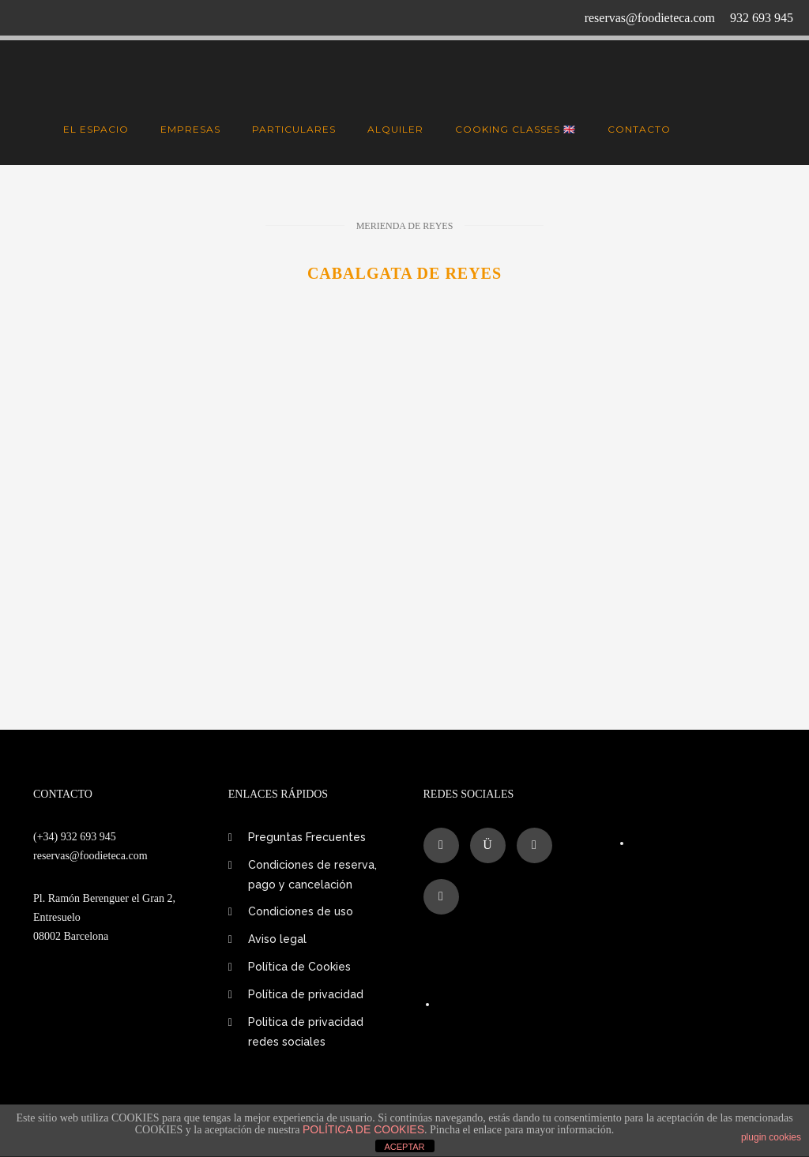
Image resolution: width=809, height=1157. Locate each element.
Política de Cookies (299, 966)
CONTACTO (639, 129)
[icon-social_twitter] (538, 845)
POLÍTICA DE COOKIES (363, 1129)
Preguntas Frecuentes (307, 837)
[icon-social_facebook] (445, 845)
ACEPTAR (404, 1146)
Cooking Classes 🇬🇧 (515, 129)
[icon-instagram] (492, 845)
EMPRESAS (190, 129)
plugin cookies (771, 1137)
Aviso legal (277, 939)
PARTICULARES (294, 129)
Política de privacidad (305, 994)
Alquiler (395, 129)
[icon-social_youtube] (441, 897)
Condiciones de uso (300, 911)
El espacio (96, 129)
